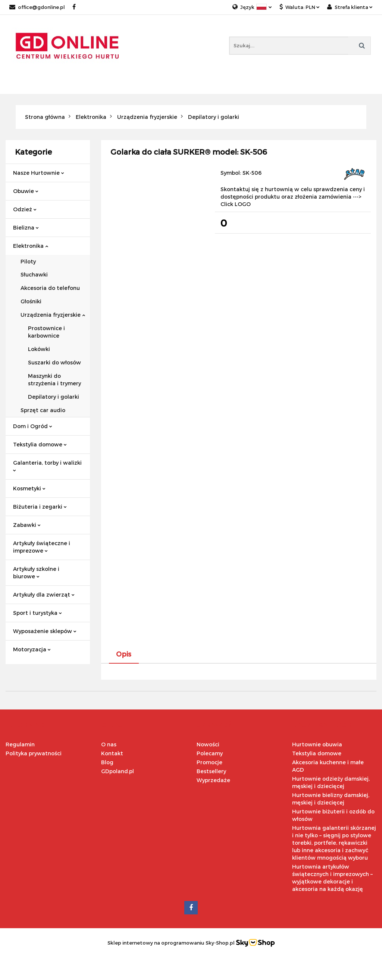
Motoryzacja (32, 649)
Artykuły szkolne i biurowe (36, 572)
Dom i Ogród (32, 426)
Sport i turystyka (37, 613)
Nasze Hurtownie (38, 173)
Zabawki (27, 525)
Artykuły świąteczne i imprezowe (41, 547)
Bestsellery (211, 771)
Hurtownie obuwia (317, 744)
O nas (108, 744)
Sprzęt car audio (43, 410)
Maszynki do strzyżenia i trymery (54, 379)
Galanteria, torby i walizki (47, 465)
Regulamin (20, 744)
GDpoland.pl (117, 771)
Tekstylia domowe (40, 444)
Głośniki (31, 301)
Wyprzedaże (213, 780)
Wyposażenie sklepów (44, 631)
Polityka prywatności (34, 753)
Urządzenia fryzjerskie (53, 315)
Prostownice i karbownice (46, 332)
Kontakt (112, 753)
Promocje (209, 762)
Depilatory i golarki (53, 396)
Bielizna (26, 227)
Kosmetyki (29, 488)
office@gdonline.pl (37, 7)
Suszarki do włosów (54, 362)
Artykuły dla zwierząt (44, 594)
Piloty (28, 261)
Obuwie (25, 191)
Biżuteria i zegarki (40, 506)
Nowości (208, 744)
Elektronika (30, 246)
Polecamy (210, 753)
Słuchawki (34, 274)
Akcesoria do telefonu (50, 288)
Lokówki (39, 349)
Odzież (25, 209)
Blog (107, 762)
